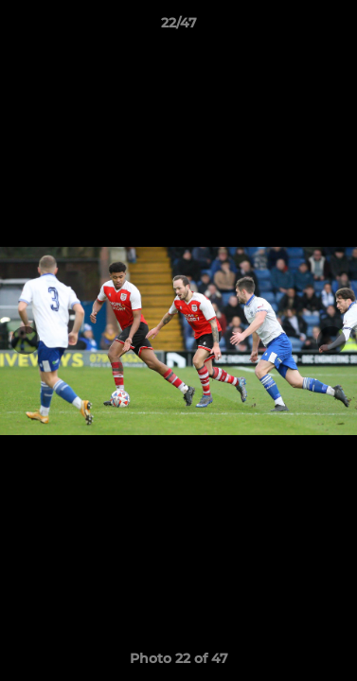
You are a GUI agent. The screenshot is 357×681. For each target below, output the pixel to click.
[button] (334, 27)
